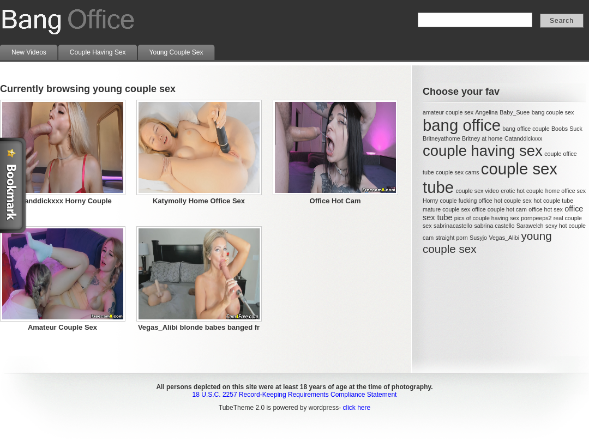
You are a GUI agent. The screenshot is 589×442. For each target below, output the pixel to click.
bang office (462, 125)
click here (356, 407)
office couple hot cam (499, 209)
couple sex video (476, 190)
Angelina (486, 112)
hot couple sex (513, 200)
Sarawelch (530, 225)
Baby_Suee (515, 112)
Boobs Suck (566, 128)
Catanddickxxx (523, 138)
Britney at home (482, 138)
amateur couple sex (448, 112)
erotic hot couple (522, 190)
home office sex (565, 190)
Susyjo (478, 237)
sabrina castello (494, 225)
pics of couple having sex (486, 218)
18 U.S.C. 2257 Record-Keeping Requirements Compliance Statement (295, 394)
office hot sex (545, 209)
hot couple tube (553, 200)
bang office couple (525, 128)
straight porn (451, 237)
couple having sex (483, 150)
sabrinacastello (453, 225)
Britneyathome (441, 138)
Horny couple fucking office (457, 200)
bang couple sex (553, 112)
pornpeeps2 (536, 218)
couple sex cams (457, 172)
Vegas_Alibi (504, 237)
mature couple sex (446, 209)
